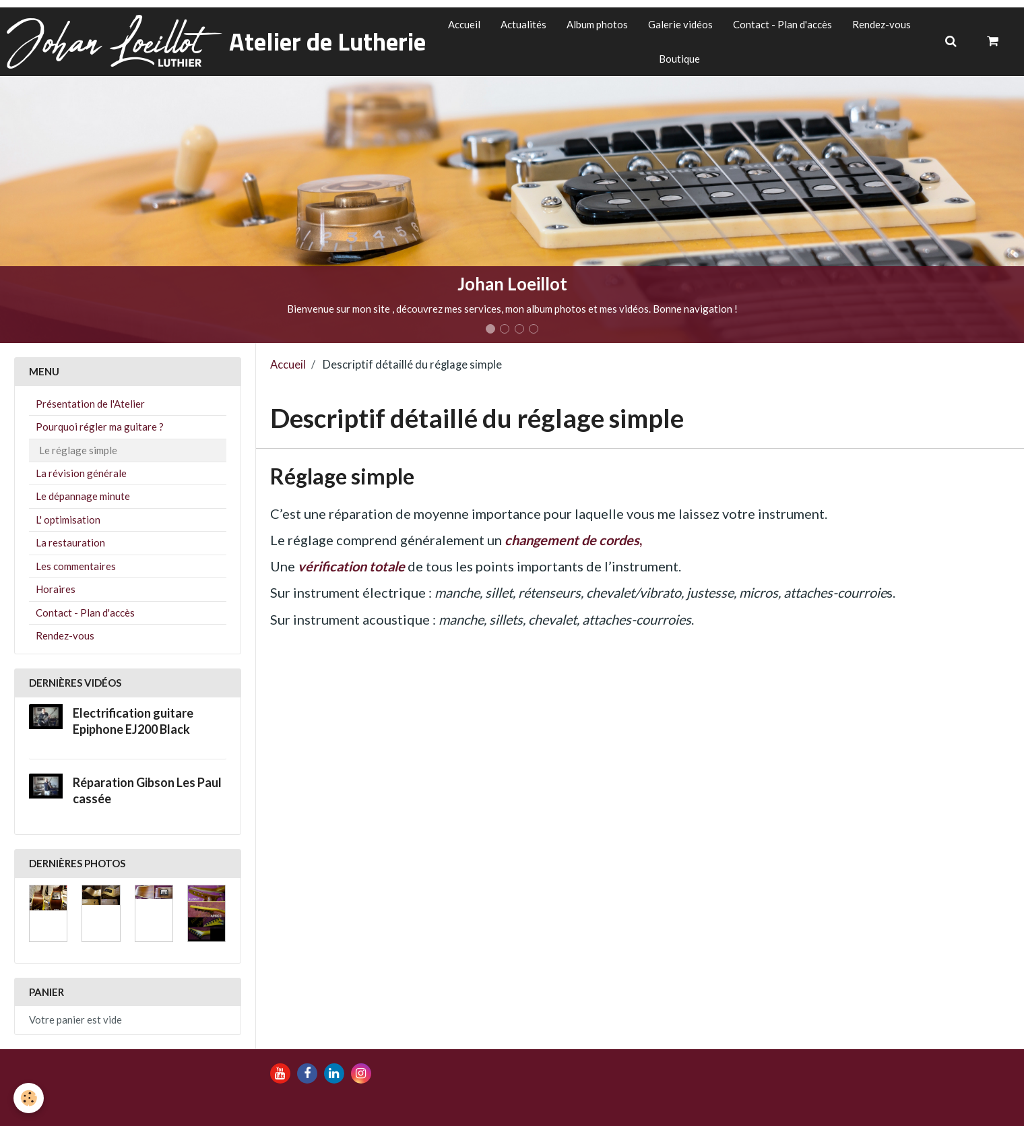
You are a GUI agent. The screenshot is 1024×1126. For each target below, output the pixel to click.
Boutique (679, 59)
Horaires (55, 589)
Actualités (523, 24)
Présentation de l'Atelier (90, 404)
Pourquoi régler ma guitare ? (100, 426)
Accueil (464, 24)
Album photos (597, 24)
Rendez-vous (881, 24)
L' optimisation (68, 519)
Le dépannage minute (83, 496)
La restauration (70, 542)
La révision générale (81, 473)
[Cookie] (28, 1098)
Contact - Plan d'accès (782, 24)
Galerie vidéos (680, 24)
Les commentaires (76, 566)
